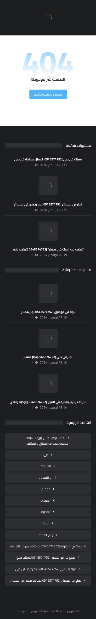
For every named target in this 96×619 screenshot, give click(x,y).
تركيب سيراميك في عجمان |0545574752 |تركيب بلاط (47, 249)
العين (45, 523)
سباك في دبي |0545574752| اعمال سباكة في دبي (48, 159)
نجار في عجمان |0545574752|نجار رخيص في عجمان (48, 204)
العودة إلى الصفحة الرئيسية (48, 94)
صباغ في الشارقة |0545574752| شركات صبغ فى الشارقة (46, 546)
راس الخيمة (46, 535)
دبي (45, 455)
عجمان (45, 489)
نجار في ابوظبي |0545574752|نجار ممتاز (48, 312)
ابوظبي (46, 500)
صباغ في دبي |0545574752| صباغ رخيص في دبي (45, 569)
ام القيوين (46, 477)
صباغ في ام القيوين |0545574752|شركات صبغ (46, 557)
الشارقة (46, 466)
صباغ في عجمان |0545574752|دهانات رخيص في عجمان (45, 580)
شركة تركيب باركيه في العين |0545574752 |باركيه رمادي (48, 402)
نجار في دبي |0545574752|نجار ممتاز (48, 357)
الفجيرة (46, 512)
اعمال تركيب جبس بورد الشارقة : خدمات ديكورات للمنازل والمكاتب (47, 440)
